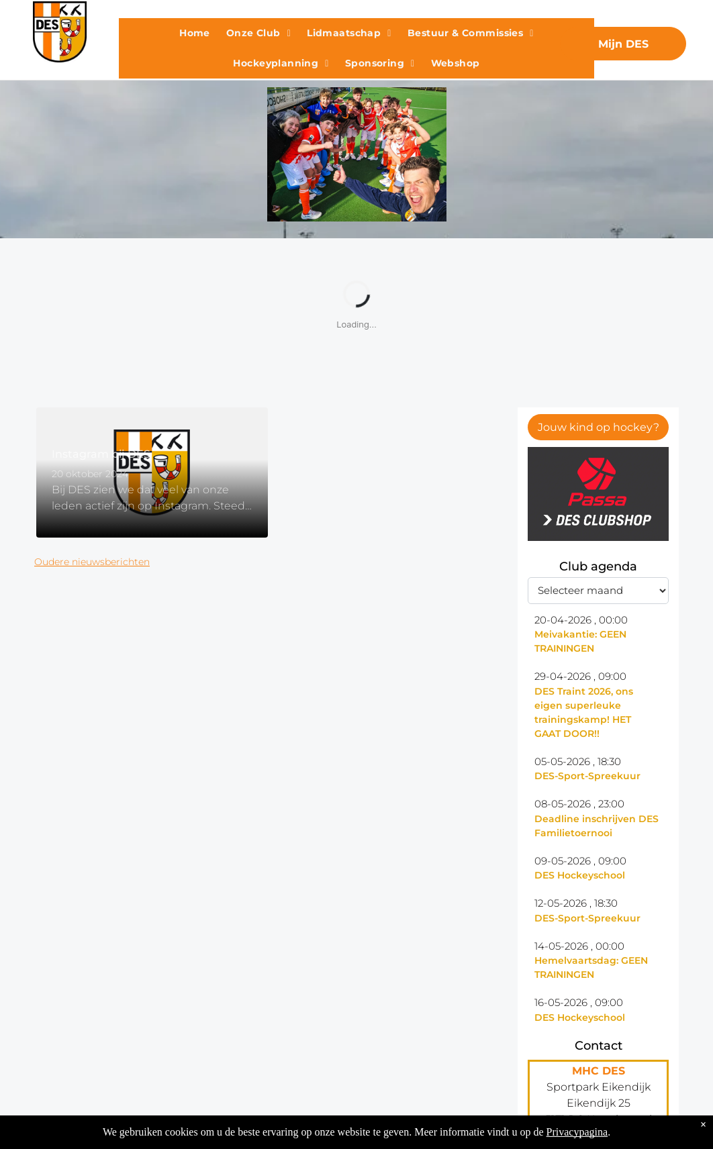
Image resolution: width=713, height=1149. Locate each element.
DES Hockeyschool (579, 875)
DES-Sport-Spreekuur (587, 776)
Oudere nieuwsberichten (92, 562)
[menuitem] (194, 33)
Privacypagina (577, 1132)
